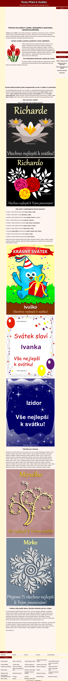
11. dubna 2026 (14, 231)
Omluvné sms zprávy (53, 666)
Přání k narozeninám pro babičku (62, 67)
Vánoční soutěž (16, 664)
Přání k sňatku (4, 669)
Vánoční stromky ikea (29, 664)
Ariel (36, 231)
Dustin (34, 225)
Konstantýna (36, 222)
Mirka (29, 214)
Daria (32, 228)
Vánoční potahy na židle (30, 661)
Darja (25, 228)
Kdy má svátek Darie (41, 666)
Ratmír (40, 231)
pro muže (29, 93)
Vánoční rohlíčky (4, 664)
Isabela (32, 231)
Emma (30, 222)
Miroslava (24, 214)
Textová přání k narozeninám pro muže (6, 676)
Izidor (34, 212)
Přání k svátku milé (17, 661)
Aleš (29, 236)
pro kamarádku (37, 93)
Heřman (26, 220)
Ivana (26, 212)
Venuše (33, 217)
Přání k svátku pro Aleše (62, 60)
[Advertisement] (30, 16)
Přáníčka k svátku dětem (30, 669)
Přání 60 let (62, 72)
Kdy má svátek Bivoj (17, 666)
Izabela (28, 231)
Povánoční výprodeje (62, 70)
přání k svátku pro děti (16, 93)
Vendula (28, 217)
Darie (28, 228)
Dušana (29, 225)
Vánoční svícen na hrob (42, 664)
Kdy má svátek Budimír (30, 666)
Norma (32, 236)
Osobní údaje (37, 680)
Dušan (25, 225)
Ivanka (30, 212)
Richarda (40, 102)
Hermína (31, 220)
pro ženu (24, 93)
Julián (31, 233)
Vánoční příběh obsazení (54, 661)
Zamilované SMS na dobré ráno (62, 64)
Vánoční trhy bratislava (6, 666)
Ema (27, 222)
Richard (35, 102)
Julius (26, 233)
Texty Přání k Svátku (34, 2)
